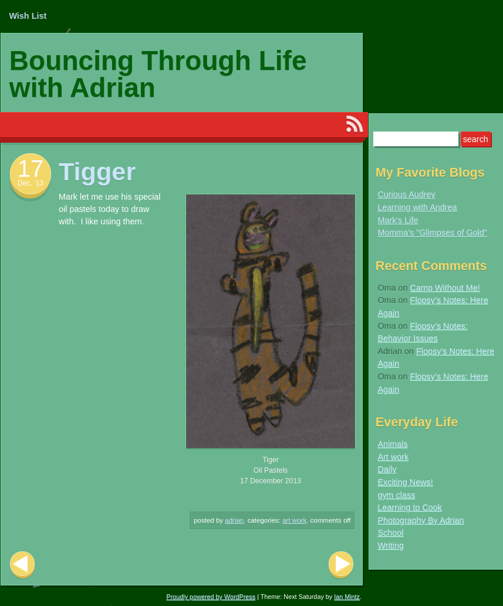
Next (341, 565)
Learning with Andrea (417, 207)
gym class (396, 495)
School (390, 532)
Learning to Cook (409, 507)
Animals (392, 444)
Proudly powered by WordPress (211, 596)
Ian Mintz (347, 596)
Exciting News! (405, 482)
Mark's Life (397, 220)
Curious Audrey (406, 194)
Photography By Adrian (420, 520)
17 (31, 168)
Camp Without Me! (445, 287)
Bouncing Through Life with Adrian (158, 74)
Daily (386, 469)
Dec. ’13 (30, 183)
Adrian (234, 520)
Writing (390, 545)
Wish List (27, 16)
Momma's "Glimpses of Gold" (432, 232)
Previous (22, 565)
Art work (294, 520)
